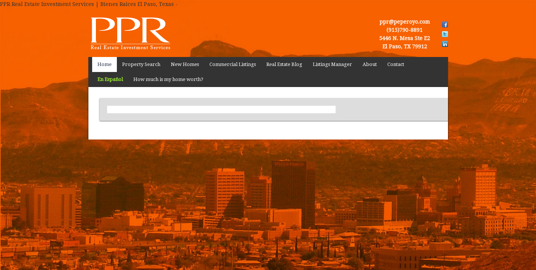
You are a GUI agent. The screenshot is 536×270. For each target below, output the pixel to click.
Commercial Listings (232, 64)
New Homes (185, 64)
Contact (395, 64)
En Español (110, 79)
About (370, 64)
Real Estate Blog (284, 64)
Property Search (141, 64)
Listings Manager (332, 64)
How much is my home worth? (168, 79)
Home (104, 64)
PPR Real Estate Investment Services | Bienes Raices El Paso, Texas (144, 32)
